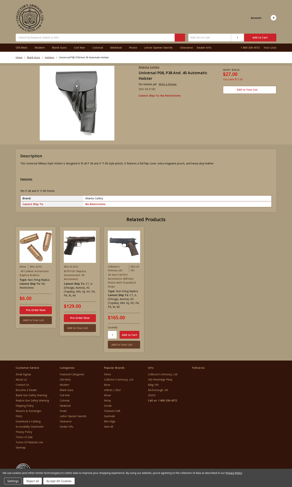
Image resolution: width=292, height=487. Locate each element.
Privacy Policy (24, 432)
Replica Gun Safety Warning (32, 400)
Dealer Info (204, 47)
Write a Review (168, 84)
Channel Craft (112, 411)
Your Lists (270, 47)
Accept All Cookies (59, 481)
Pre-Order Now (35, 310)
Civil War (81, 47)
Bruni (107, 384)
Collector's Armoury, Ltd (118, 379)
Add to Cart (260, 37)
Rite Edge (109, 421)
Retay (107, 400)
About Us (21, 379)
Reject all (32, 481)
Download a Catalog (28, 421)
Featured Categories (72, 374)
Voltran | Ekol (112, 390)
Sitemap (21, 447)
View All (108, 426)
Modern (41, 47)
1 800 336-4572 (250, 47)
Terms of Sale (24, 437)
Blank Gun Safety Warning (31, 395)
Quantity (113, 327)
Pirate (134, 47)
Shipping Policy (25, 405)
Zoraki (108, 405)
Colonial (99, 47)
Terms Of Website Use (29, 442)
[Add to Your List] (36, 320)
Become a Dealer (26, 390)
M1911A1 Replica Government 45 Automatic (75, 275)
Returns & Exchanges (28, 411)
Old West (23, 47)
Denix (107, 374)
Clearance (186, 47)
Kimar (107, 395)
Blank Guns (61, 47)
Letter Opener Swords (160, 47)
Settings (13, 481)
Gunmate (109, 416)
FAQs (19, 416)
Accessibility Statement (29, 426)
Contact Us (22, 384)
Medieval (117, 47)
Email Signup (23, 374)
